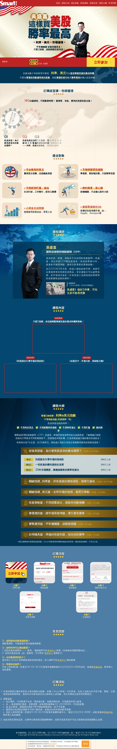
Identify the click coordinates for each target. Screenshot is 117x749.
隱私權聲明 (53, 744)
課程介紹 (65, 3)
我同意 (85, 744)
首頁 (58, 3)
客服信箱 (97, 667)
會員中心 (51, 651)
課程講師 (84, 3)
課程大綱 (103, 3)
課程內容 (94, 3)
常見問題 (112, 3)
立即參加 (101, 63)
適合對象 (75, 3)
